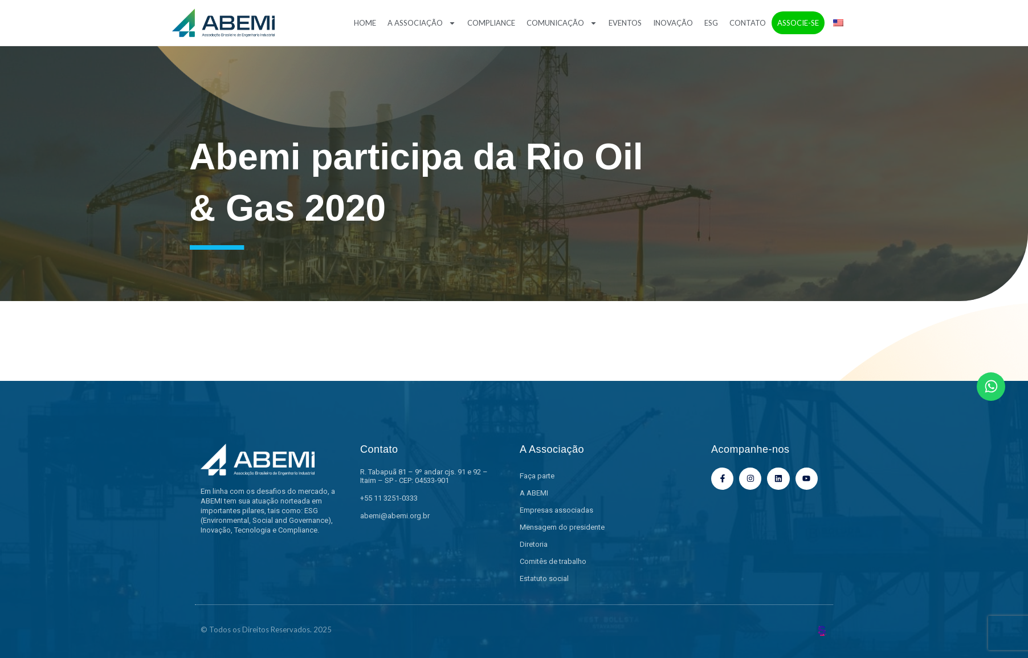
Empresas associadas (556, 510)
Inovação (673, 22)
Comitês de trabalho (553, 561)
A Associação (421, 23)
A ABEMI (534, 493)
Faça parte (537, 476)
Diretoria (534, 544)
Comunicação (562, 23)
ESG (711, 22)
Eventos (625, 22)
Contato (747, 22)
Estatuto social (544, 578)
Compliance (491, 22)
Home (365, 22)
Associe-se (798, 22)
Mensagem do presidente (562, 527)
